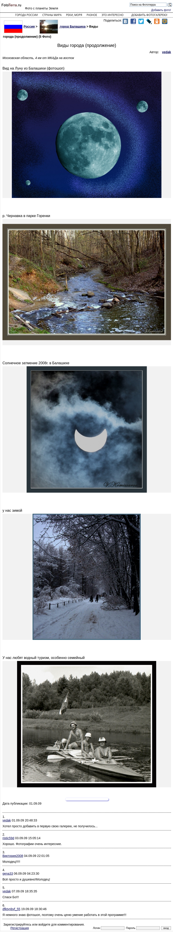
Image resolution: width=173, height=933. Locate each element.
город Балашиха (62, 26)
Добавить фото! (161, 10)
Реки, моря (74, 15)
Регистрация (20, 928)
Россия (19, 26)
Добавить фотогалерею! (149, 15)
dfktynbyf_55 (11, 909)
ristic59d (8, 838)
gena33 (7, 873)
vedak (6, 820)
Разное (92, 15)
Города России (26, 15)
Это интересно (113, 15)
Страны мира (52, 15)
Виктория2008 (12, 856)
